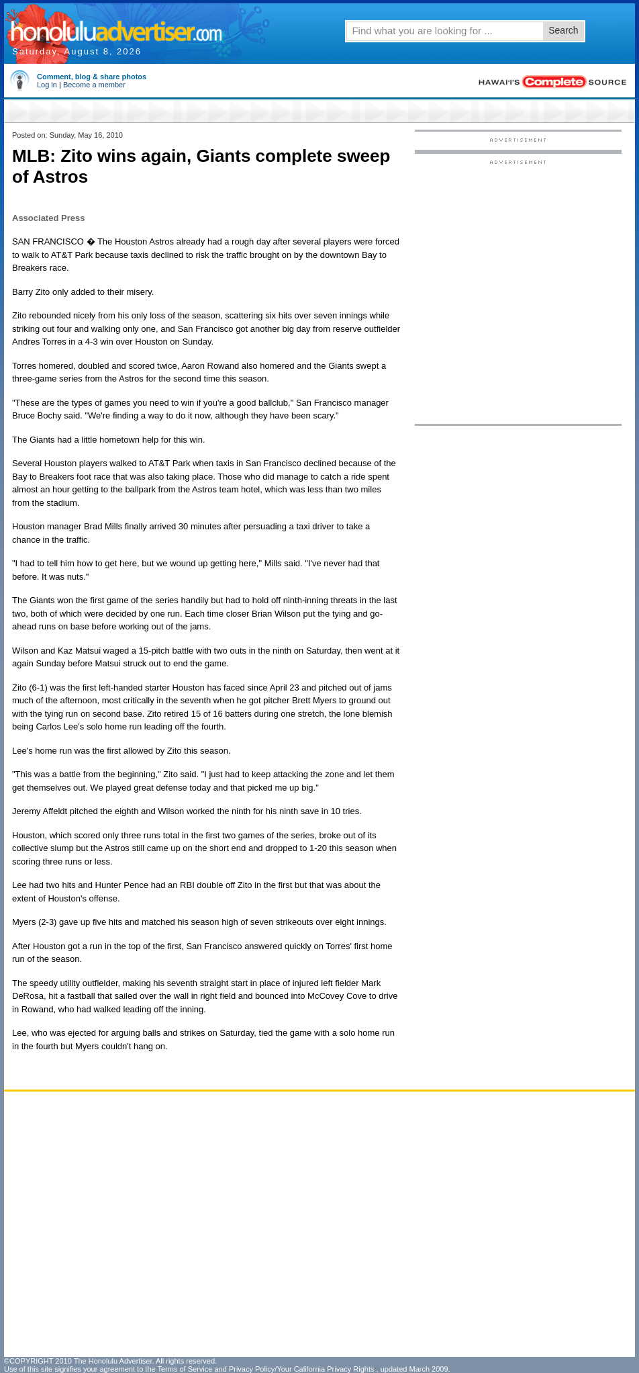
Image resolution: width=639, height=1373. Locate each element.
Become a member (94, 85)
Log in (47, 85)
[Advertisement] (148, 291)
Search (563, 30)
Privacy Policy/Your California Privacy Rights (302, 1369)
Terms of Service (184, 1369)
